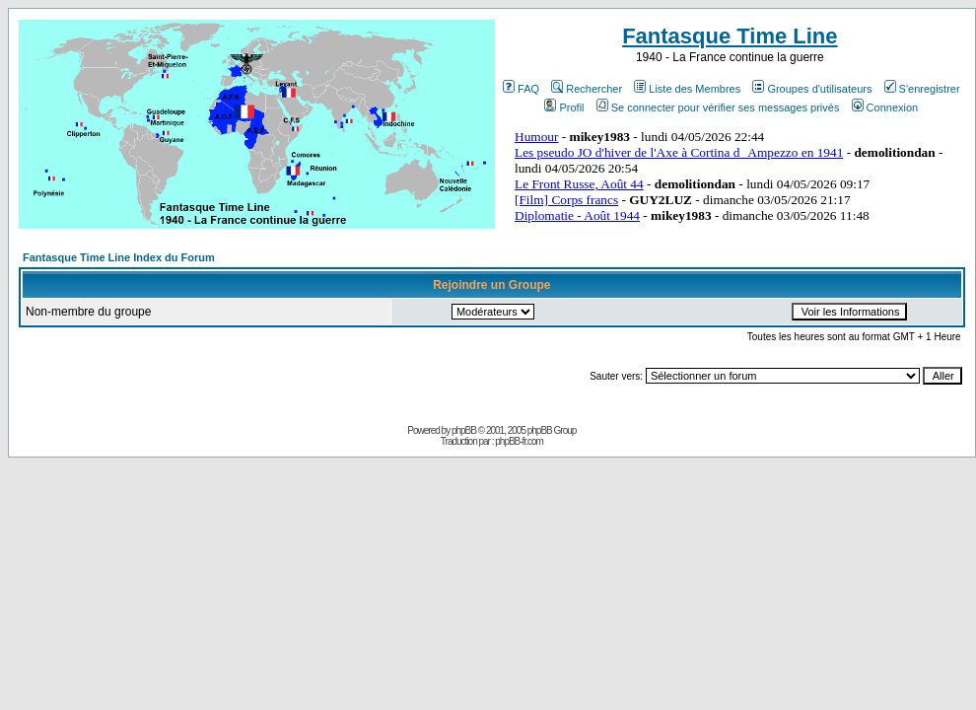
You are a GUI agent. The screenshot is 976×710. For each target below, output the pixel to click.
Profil (564, 107)
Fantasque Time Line (729, 36)
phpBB (464, 430)
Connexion (885, 107)
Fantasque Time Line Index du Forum (119, 257)
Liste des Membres (687, 89)
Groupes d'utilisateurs (811, 89)
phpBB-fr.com (519, 441)
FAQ (521, 89)
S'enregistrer (922, 89)
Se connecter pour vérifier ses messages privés (718, 107)
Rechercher (586, 89)
